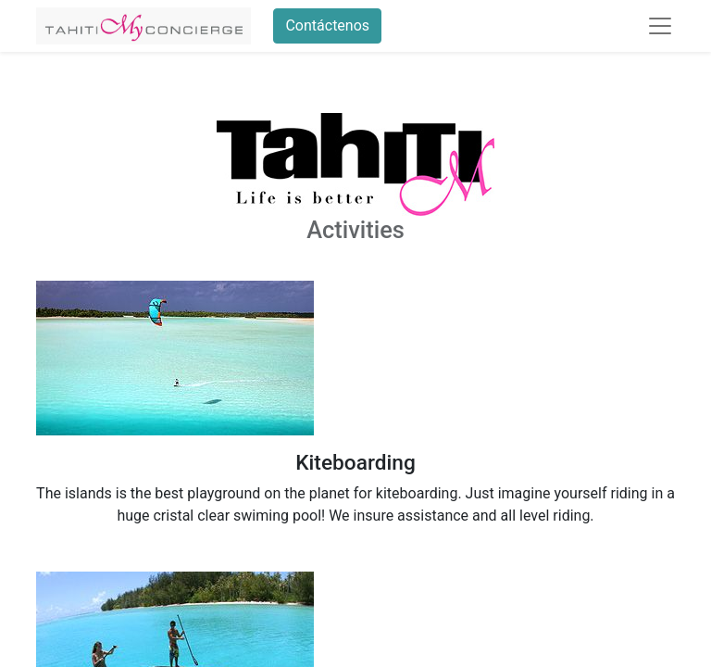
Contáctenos (327, 25)
